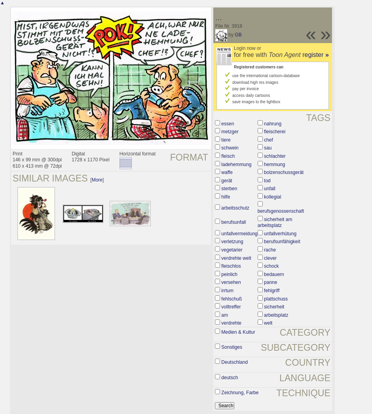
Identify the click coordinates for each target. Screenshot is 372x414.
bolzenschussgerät (284, 172)
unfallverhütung (280, 233)
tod (267, 180)
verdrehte (231, 323)
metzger (229, 131)
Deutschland (234, 362)
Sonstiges (231, 347)
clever (270, 258)
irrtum (227, 290)
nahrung (272, 124)
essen (227, 124)
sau (267, 148)
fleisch (228, 156)
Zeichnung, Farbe (239, 392)
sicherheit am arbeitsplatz (275, 223)
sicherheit (274, 307)
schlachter (275, 156)
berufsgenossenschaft (281, 211)
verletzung (232, 241)
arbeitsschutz (235, 208)
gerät (226, 180)
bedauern (274, 274)
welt (268, 323)
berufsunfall (233, 222)
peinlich (229, 274)
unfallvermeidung (239, 233)
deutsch (229, 377)
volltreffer (231, 307)
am (224, 315)
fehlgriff (271, 290)
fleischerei (274, 131)
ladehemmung (236, 164)
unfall (269, 188)
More (97, 180)
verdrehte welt (236, 258)
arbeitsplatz (276, 315)
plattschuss (276, 299)
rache (270, 250)
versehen (231, 282)
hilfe (225, 197)
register (315, 54)
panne (270, 282)
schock (271, 266)
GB (238, 35)
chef (268, 140)
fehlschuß (231, 299)
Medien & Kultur (238, 332)
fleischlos (231, 266)
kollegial (272, 197)
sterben (229, 188)
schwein (229, 148)
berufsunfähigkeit (282, 241)
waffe (226, 172)
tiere (225, 140)
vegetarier (231, 250)
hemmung (274, 164)
